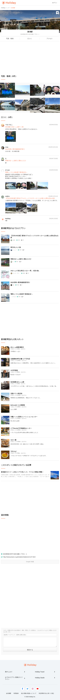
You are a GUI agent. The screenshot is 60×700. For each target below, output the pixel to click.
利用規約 (16, 693)
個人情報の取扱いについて (28, 693)
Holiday (9, 2)
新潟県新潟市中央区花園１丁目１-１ (15, 554)
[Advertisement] (30, 58)
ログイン (54, 2)
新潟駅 (30, 32)
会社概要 (8, 693)
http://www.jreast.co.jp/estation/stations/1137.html (19, 557)
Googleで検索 (30, 561)
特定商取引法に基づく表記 (46, 693)
